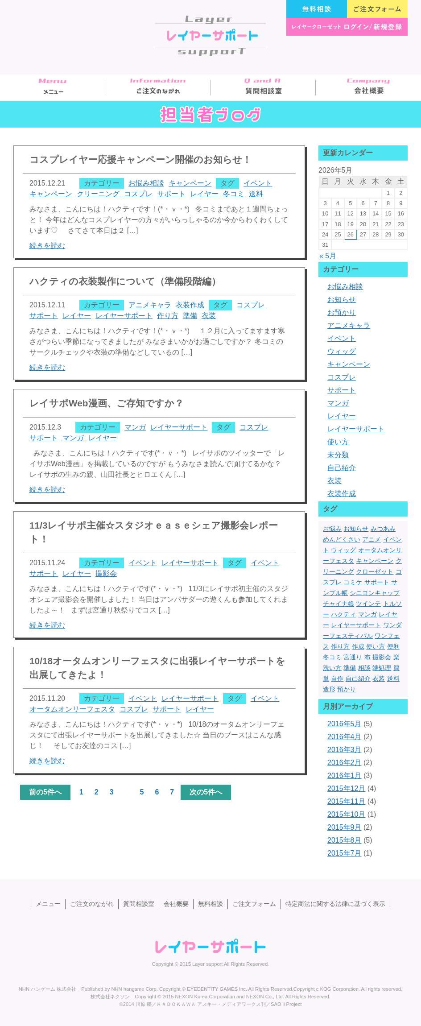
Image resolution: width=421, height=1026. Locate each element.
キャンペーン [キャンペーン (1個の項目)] (374, 560)
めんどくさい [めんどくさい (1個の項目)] (341, 539)
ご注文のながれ (157, 87)
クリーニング (98, 194)
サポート (171, 194)
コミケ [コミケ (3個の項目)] (352, 582)
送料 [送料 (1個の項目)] (393, 678)
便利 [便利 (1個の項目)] (393, 646)
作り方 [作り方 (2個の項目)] (340, 646)
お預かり (341, 312)
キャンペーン (190, 183)
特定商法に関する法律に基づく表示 (335, 903)
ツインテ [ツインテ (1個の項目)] (368, 603)
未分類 (338, 455)
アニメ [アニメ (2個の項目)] (371, 539)
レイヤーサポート (124, 315)
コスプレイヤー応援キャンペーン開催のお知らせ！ (140, 159)
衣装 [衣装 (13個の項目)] (378, 678)
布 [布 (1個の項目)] (367, 657)
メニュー (52, 87)
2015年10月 (346, 814)
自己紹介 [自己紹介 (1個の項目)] (358, 678)
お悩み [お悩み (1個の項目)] (332, 528)
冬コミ (233, 194)
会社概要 (368, 87)
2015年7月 (344, 853)
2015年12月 (346, 788)
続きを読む (47, 245)
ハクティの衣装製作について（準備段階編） (125, 281)
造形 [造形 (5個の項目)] (329, 689)
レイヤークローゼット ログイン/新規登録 (347, 27)
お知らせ (341, 299)
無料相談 (316, 9)
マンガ (135, 427)
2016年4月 (344, 737)
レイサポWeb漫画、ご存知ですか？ (106, 403)
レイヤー (204, 194)
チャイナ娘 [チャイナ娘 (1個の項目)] (338, 603)
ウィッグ (341, 351)
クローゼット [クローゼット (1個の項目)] (374, 571)
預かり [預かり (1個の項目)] (346, 689)
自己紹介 (341, 468)
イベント (258, 183)
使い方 (338, 442)
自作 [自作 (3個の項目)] (337, 678)
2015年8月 (344, 840)
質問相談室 (263, 87)
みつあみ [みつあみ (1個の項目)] (383, 528)
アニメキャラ (149, 305)
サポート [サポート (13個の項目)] (376, 582)
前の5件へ (45, 792)
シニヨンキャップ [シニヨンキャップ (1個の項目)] (375, 592)
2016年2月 (344, 762)
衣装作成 (190, 305)
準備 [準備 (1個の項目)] (349, 667)
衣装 (209, 315)
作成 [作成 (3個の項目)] (358, 646)
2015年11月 (346, 801)
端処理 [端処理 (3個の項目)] (381, 667)
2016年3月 (344, 749)
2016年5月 (344, 724)
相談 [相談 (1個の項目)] (364, 667)
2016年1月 (344, 775)
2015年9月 (344, 827)
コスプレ (138, 194)
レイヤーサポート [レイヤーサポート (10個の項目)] (356, 625)
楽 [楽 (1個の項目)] (396, 657)
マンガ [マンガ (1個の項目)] (367, 614)
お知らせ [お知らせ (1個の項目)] (355, 528)
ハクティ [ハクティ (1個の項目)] (343, 614)
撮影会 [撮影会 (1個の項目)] (381, 657)
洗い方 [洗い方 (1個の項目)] (332, 667)
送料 (256, 194)
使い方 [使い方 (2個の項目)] (375, 646)
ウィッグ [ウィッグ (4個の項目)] (343, 550)
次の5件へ (206, 792)
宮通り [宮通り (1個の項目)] (352, 657)
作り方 (167, 315)
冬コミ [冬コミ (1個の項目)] (332, 657)
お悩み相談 (146, 183)
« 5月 (327, 256)
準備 (190, 315)
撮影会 (106, 573)
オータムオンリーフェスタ (72, 709)
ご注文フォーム (377, 9)
